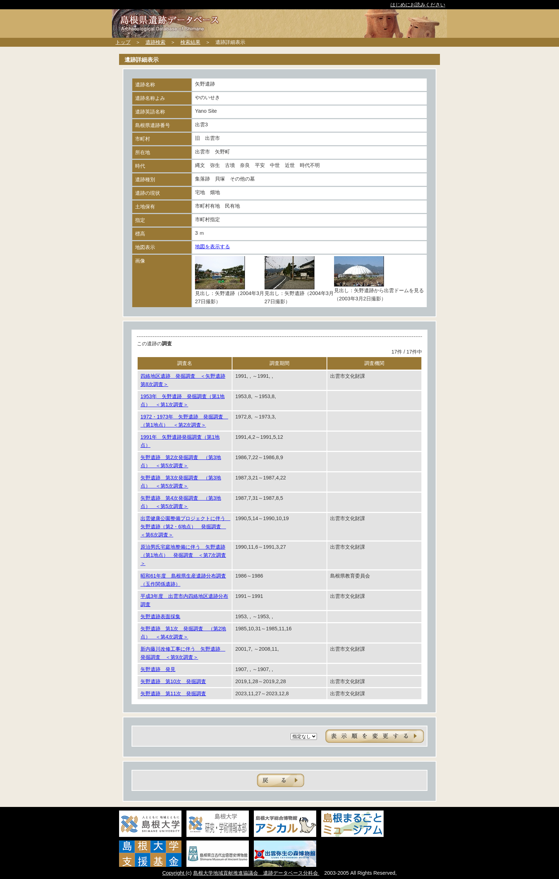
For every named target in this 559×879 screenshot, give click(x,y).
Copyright (174, 873)
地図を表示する (212, 246)
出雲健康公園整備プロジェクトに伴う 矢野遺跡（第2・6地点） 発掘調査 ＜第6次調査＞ (185, 526)
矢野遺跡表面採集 (160, 616)
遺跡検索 (155, 42)
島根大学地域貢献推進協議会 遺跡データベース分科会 (256, 873)
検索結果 (190, 42)
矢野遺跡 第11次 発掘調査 (173, 693)
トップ (123, 42)
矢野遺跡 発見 (157, 669)
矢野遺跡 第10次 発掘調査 (173, 681)
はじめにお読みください (417, 4)
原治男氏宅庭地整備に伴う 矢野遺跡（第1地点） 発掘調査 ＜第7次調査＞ (183, 555)
